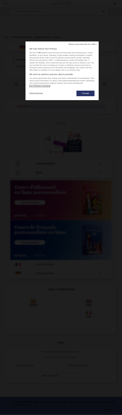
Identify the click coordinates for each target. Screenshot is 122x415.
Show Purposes (36, 93)
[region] (62, 70)
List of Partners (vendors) (40, 86)
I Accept (85, 93)
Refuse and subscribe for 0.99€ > (83, 44)
